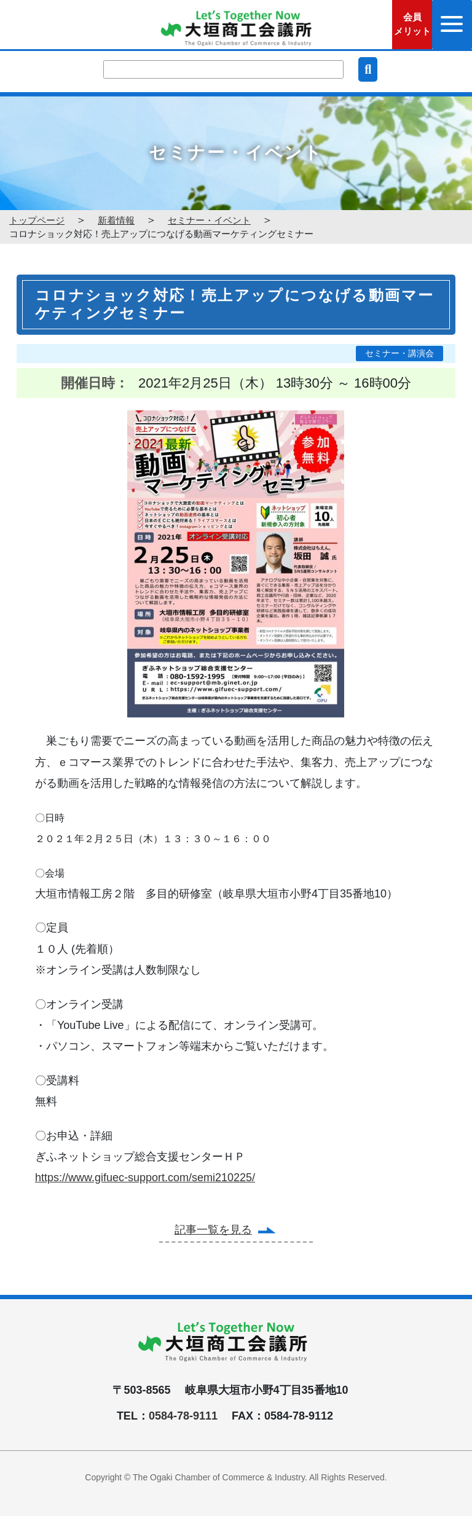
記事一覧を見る (213, 1230)
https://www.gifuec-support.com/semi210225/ (145, 1177)
